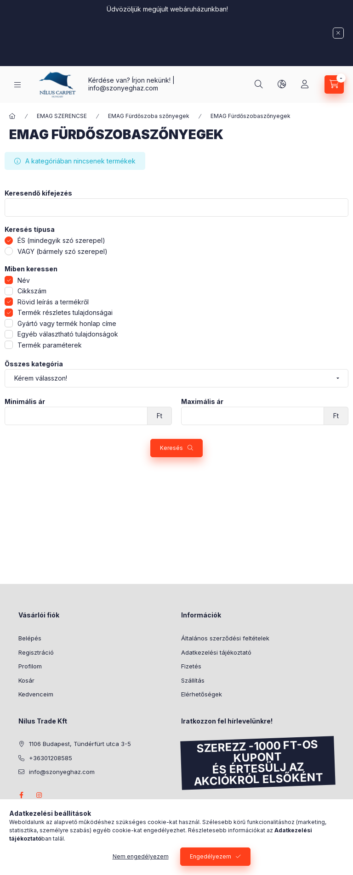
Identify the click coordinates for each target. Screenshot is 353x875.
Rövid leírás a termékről (53, 302)
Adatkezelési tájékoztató (216, 652)
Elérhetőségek (201, 694)
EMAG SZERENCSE (62, 115)
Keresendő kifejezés (38, 193)
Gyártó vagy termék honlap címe (66, 323)
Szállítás (193, 680)
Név (23, 280)
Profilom (30, 666)
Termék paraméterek (49, 345)
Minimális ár (25, 401)
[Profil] (305, 84)
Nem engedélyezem (141, 856)
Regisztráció (36, 652)
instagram (39, 795)
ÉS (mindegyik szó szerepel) (61, 240)
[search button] (259, 84)
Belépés (29, 638)
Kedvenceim (35, 694)
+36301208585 (50, 758)
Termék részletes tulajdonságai (65, 312)
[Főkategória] (12, 116)
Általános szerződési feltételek (225, 638)
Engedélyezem (210, 856)
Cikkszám (31, 291)
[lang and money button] (282, 84)
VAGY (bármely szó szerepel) (62, 251)
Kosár (26, 680)
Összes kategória (34, 364)
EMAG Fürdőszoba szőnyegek (148, 115)
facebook (21, 795)
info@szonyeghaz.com (123, 88)
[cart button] (334, 84)
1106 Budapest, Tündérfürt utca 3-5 (80, 743)
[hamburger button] (17, 84)
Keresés (171, 447)
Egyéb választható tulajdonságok (67, 334)
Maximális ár (202, 401)
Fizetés (191, 666)
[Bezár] (338, 33)
